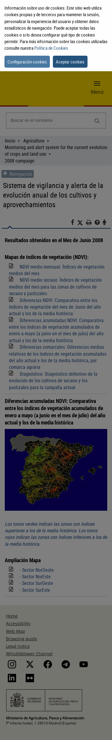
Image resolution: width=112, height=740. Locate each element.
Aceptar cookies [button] (70, 62)
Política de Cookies (51, 48)
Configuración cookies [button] (27, 62)
